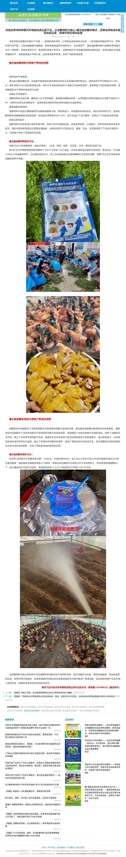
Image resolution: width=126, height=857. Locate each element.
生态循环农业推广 (70, 711)
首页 (97, 14)
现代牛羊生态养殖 (62, 707)
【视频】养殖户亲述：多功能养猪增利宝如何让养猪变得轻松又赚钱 (42, 693)
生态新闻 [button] (31, 3)
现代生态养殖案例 (28, 707)
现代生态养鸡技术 (32, 711)
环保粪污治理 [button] (83, 3)
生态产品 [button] (14, 9)
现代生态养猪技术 (79, 707)
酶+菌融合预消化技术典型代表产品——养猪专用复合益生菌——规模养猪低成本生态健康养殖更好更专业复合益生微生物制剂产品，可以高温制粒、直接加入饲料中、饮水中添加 (102, 792)
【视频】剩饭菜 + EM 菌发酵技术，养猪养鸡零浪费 (27, 791)
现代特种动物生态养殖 (51, 711)
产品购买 (71, 847)
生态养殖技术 (13, 707)
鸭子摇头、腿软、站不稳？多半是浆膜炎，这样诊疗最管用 (30, 798)
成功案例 (103, 14)
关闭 (122, 16)
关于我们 (51, 847)
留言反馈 (80, 847)
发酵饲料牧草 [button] (65, 3)
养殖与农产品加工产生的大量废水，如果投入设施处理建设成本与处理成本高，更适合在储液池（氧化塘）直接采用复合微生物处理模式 (32, 766)
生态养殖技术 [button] (100, 3)
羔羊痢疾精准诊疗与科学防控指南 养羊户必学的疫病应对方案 (32, 785)
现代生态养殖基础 (45, 707)
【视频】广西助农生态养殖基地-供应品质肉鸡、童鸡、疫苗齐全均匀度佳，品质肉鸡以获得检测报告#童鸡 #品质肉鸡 (64, 696)
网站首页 (14, 3)
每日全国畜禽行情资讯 (89, 711)
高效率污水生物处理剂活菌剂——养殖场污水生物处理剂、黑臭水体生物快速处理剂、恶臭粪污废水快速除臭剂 (102, 767)
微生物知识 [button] (48, 3)
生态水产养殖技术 (15, 711)
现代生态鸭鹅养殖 (96, 707)
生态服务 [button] (31, 9)
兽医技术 (111, 14)
